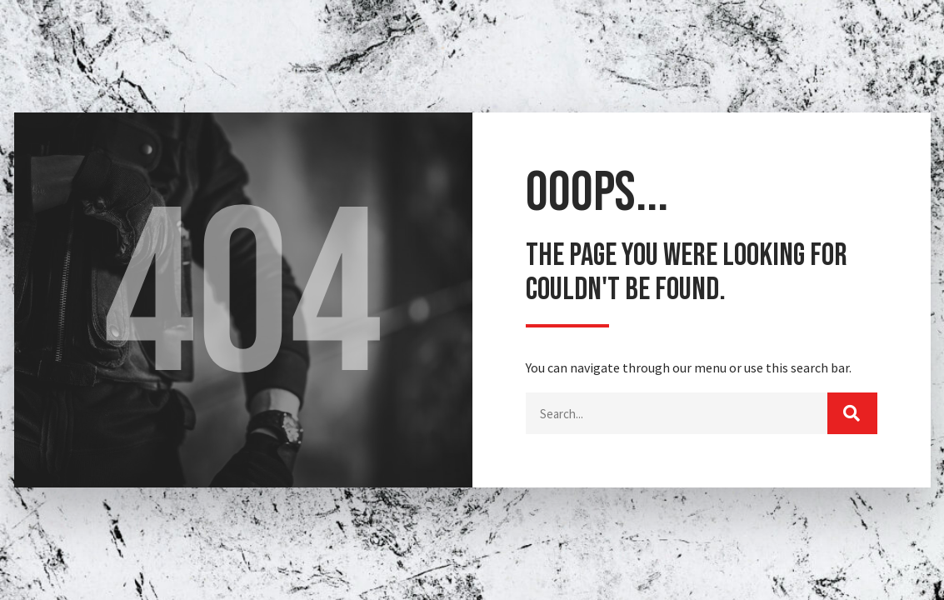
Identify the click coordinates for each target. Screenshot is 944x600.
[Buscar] (852, 414)
